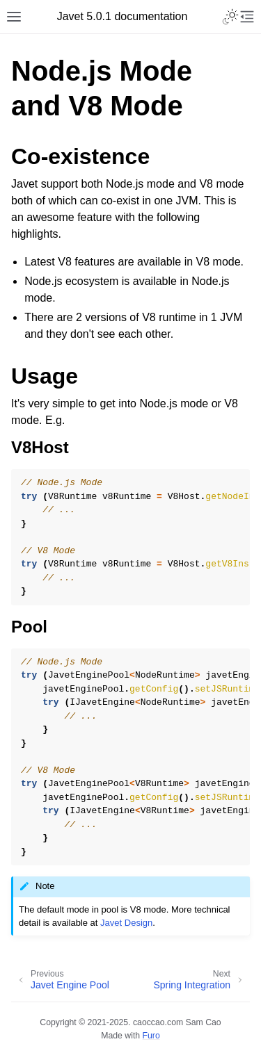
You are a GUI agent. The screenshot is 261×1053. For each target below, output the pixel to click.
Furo (151, 1035)
